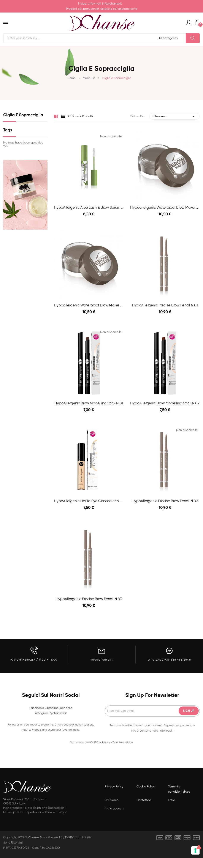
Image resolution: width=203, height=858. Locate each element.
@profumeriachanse (58, 708)
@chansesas (58, 713)
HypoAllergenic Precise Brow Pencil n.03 (89, 599)
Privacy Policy (114, 786)
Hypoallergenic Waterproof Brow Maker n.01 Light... (89, 305)
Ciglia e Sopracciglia (23, 115)
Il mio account (114, 808)
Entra (171, 800)
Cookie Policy (145, 786)
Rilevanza (174, 116)
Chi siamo (111, 800)
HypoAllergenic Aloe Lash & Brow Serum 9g (89, 208)
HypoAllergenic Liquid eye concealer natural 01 (89, 501)
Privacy (106, 742)
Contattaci (144, 800)
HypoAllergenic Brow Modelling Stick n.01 (88, 403)
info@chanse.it (112, 3)
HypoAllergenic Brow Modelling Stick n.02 (165, 403)
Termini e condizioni (123, 742)
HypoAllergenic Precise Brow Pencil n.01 (165, 305)
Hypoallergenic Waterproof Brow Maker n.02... (165, 208)
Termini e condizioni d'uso (179, 789)
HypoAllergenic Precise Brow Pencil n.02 (165, 501)
